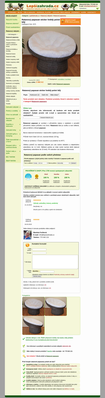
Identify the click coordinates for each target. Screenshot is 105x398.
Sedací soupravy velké (12, 62)
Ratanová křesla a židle (13, 40)
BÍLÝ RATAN (10, 157)
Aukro (67, 174)
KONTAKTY (92, 12)
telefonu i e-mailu (69, 389)
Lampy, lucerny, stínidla (13, 91)
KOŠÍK (83, 12)
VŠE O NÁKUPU (29, 12)
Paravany (9, 65)
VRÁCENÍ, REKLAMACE (61, 12)
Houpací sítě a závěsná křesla (11, 146)
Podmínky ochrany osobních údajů (64, 274)
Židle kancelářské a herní (12, 140)
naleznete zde (66, 346)
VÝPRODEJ (12, 12)
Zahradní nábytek (12, 107)
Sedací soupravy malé (12, 59)
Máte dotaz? (54, 95)
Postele (8, 103)
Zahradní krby (11, 130)
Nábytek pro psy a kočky (11, 100)
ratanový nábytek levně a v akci (47, 373)
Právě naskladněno (13, 27)
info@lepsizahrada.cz (90, 6)
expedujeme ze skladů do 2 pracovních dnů (59, 369)
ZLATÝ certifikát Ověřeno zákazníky (36, 366)
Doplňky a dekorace (9, 125)
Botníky (8, 78)
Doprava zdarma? (12, 23)
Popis (26, 95)
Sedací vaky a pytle (11, 152)
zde (45, 285)
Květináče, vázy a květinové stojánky (11, 87)
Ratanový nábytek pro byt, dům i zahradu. (42, 9)
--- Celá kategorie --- (12, 34)
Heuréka (56, 174)
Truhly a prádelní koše (12, 75)
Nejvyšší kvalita (11, 19)
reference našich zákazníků (69, 366)
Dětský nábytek (10, 96)
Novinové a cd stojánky (13, 83)
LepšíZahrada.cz (34, 16)
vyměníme (49, 377)
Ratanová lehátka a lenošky (11, 50)
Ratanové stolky (11, 56)
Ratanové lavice (11, 54)
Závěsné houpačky (11, 67)
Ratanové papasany (60, 16)
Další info (45, 95)
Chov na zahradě (12, 114)
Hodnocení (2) (34, 95)
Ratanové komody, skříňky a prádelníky (12, 71)
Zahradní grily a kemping (11, 135)
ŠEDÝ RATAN (11, 161)
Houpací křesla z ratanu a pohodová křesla (11, 44)
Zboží (46, 174)
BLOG (20, 12)
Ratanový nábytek (12, 31)
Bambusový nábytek (10, 119)
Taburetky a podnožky (12, 80)
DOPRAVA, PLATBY (44, 12)
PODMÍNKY (76, 12)
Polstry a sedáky (12, 111)
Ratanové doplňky (11, 93)
